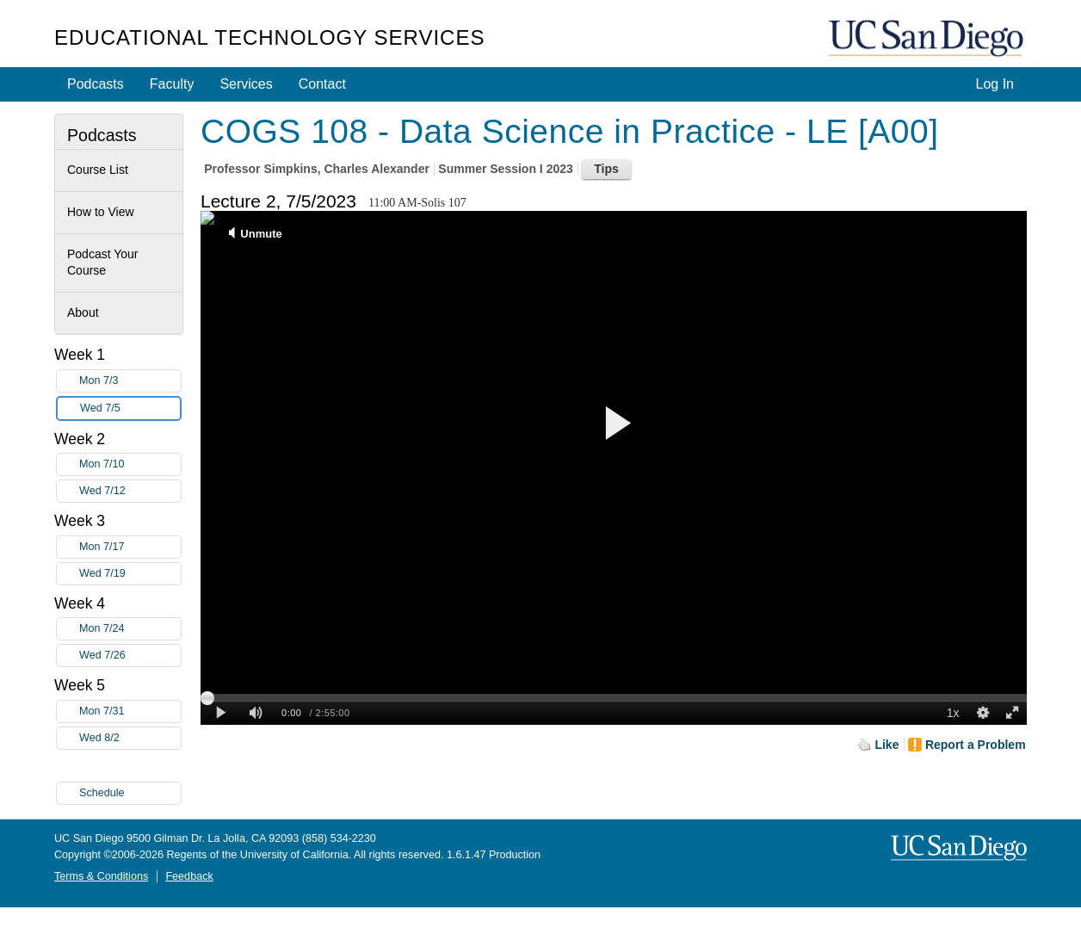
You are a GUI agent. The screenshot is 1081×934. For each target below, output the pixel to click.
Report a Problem (975, 745)
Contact (322, 84)
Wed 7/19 (130, 574)
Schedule (102, 793)
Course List (97, 169)
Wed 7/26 (130, 655)
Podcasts (95, 84)
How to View (100, 212)
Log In (995, 84)
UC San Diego (928, 39)
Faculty (172, 84)
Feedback (189, 876)
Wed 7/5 (130, 408)
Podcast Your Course (103, 262)
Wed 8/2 (130, 738)
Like (886, 745)
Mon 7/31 (130, 711)
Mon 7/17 (130, 547)
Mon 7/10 (130, 464)
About (83, 312)
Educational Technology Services (269, 37)
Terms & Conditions (101, 876)
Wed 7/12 (130, 491)
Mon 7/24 (130, 629)
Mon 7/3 (130, 381)
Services (245, 84)
